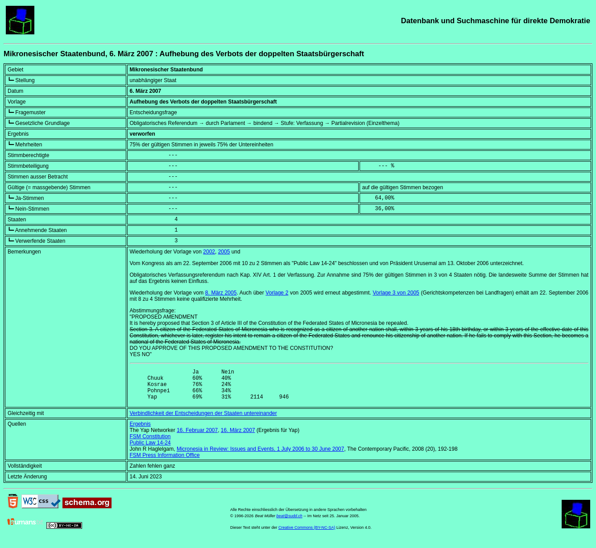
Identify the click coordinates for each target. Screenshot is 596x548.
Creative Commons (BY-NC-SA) (306, 534)
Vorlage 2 (276, 293)
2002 (209, 252)
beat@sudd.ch (289, 522)
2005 (224, 252)
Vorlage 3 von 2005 (395, 293)
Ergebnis (140, 431)
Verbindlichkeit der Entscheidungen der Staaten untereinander (203, 420)
